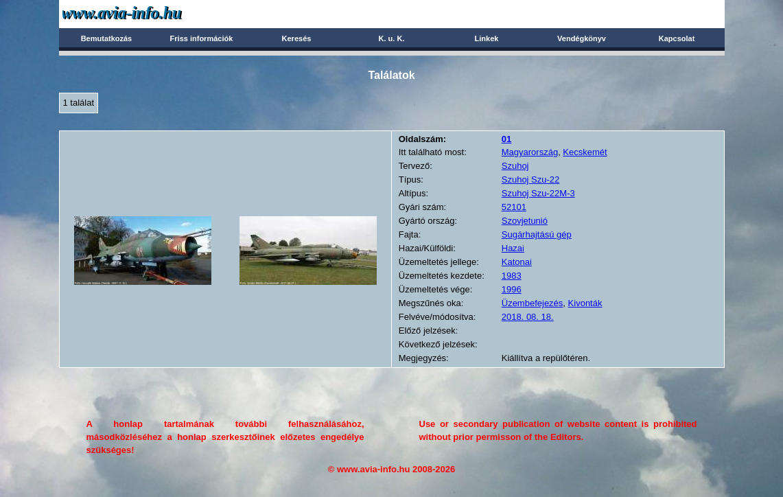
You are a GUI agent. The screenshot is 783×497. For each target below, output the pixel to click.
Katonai (517, 262)
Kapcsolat (677, 38)
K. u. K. (392, 38)
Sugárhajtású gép (537, 234)
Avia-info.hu (145, 13)
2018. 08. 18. (528, 317)
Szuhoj (515, 166)
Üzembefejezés (532, 303)
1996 (512, 289)
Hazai (513, 248)
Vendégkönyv (581, 38)
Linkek (487, 38)
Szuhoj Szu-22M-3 (538, 193)
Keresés (297, 38)
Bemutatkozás (106, 38)
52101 (514, 207)
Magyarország (530, 152)
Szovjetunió (525, 221)
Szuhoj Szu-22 (531, 179)
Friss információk (201, 38)
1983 (512, 275)
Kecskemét (585, 152)
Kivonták (585, 303)
